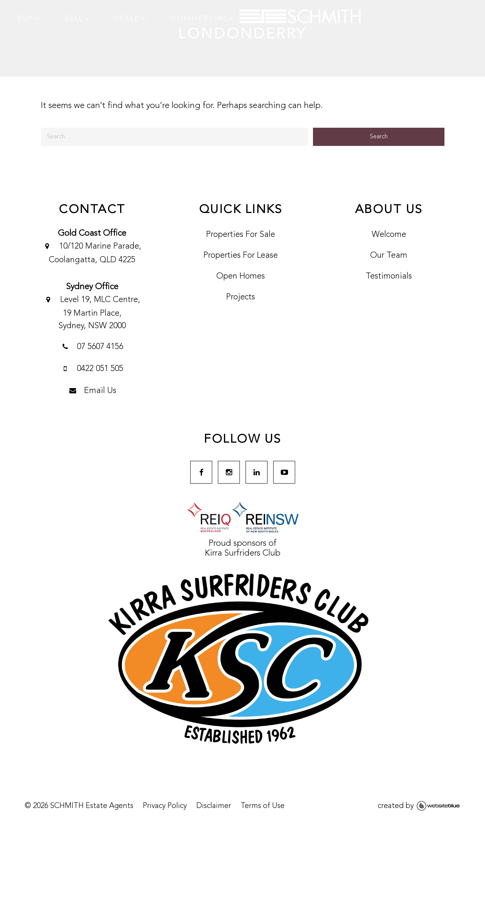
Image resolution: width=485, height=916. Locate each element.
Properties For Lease (240, 255)
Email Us (92, 391)
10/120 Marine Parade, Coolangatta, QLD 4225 (92, 252)
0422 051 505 (92, 369)
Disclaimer (213, 806)
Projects (240, 297)
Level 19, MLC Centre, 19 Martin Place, (92, 312)
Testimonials (389, 276)
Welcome (389, 234)
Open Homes (240, 276)
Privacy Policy (164, 806)
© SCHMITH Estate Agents (78, 806)
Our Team (388, 255)
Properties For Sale (240, 234)
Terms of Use (262, 806)
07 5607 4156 (92, 347)
